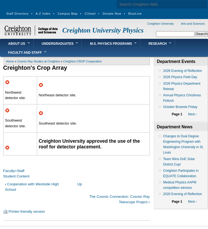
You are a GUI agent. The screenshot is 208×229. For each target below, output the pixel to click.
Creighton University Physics (103, 30)
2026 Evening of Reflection (182, 71)
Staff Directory (17, 13)
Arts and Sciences (193, 23)
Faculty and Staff (25, 53)
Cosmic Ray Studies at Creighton (38, 61)
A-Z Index (43, 13)
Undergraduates (58, 44)
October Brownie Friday (180, 107)
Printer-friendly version (27, 211)
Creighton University (160, 23)
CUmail (90, 13)
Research (157, 44)
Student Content (16, 176)
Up (79, 184)
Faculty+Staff (14, 171)
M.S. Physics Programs (111, 44)
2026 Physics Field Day (180, 77)
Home (10, 61)
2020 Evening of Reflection (182, 194)
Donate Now (112, 13)
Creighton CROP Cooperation (82, 61)
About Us (16, 44)
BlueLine (135, 13)
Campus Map (68, 13)
